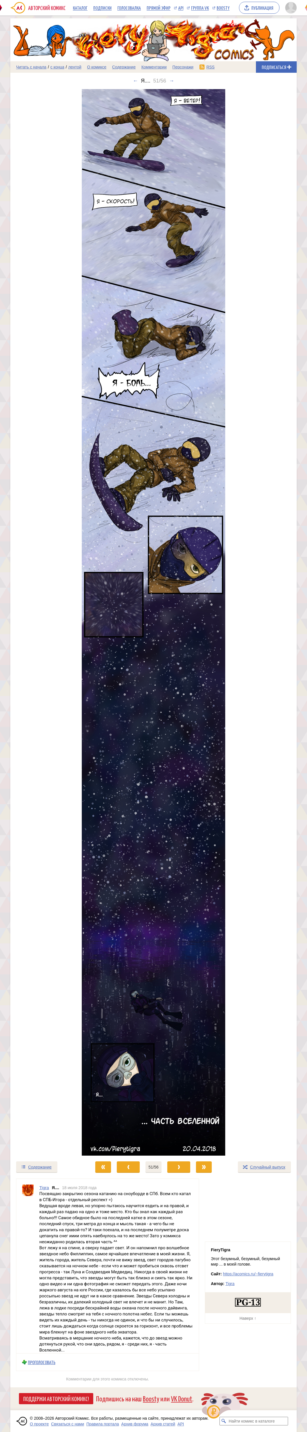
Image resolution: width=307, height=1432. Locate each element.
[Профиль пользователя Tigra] (28, 1266)
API (180, 8)
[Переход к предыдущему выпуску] (46, 622)
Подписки (102, 8)
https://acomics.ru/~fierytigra (248, 1274)
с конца (57, 67)
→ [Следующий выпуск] (171, 81)
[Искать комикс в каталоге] (224, 1421)
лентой (74, 67)
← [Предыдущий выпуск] (135, 81)
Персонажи (182, 67)
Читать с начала (31, 67)
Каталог (80, 8)
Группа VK (200, 8)
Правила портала (102, 1424)
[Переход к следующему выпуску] (153, 622)
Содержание (124, 67)
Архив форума (134, 1424)
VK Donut (181, 1398)
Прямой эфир (158, 8)
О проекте (39, 1424)
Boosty (223, 8)
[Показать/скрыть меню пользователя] (290, 7)
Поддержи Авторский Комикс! (56, 1398)
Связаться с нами (67, 1424)
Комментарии (154, 67)
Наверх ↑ (248, 1318)
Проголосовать (41, 1362)
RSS (210, 67)
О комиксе (96, 67)
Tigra (230, 1283)
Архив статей (163, 1424)
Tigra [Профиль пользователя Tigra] (44, 1187)
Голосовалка (129, 8)
